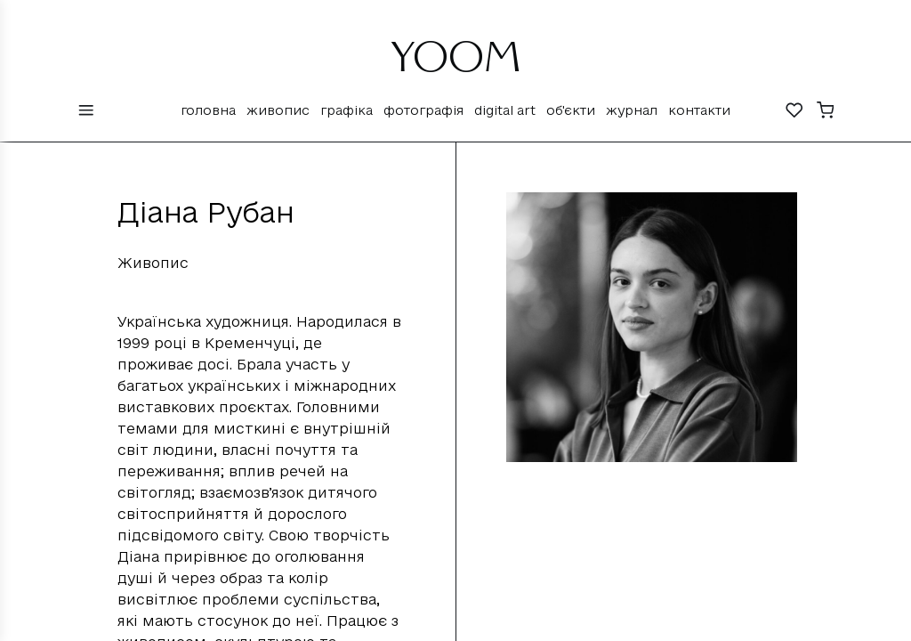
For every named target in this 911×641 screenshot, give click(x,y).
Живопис (278, 110)
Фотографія (423, 110)
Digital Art (505, 110)
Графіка (346, 110)
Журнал (631, 110)
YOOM (455, 64)
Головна (208, 110)
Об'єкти (570, 110)
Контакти (699, 110)
